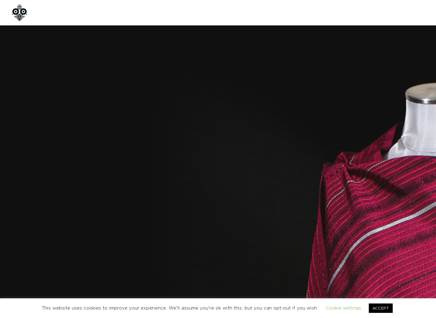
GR (394, 12)
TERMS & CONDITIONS (344, 258)
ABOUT (80, 12)
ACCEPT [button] (380, 308)
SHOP (108, 12)
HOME (51, 12)
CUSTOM (137, 12)
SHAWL (279, 187)
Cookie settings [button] (343, 307)
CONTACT (172, 12)
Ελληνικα (417, 258)
